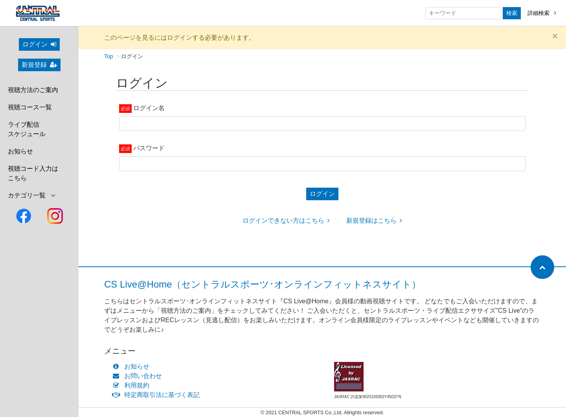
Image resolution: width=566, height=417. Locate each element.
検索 (511, 13)
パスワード (149, 148)
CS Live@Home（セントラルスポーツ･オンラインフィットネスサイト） (262, 284)
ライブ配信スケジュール (27, 129)
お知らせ (20, 151)
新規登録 (39, 64)
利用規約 (132, 385)
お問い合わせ (139, 376)
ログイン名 (149, 108)
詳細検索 (541, 13)
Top (108, 56)
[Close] (555, 36)
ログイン (39, 44)
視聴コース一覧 (30, 107)
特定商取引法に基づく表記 (158, 394)
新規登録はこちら (374, 220)
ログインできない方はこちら (286, 220)
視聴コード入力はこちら (33, 173)
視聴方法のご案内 (33, 90)
